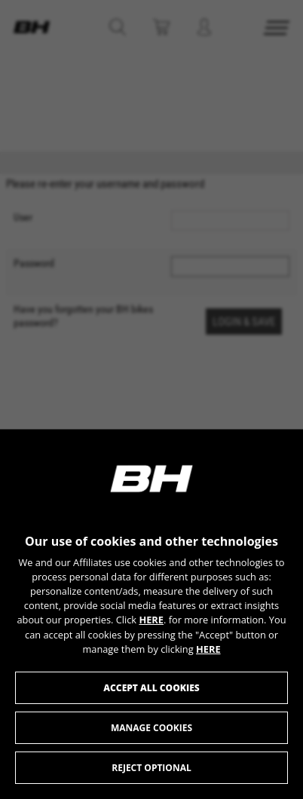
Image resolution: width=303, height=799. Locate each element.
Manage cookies (151, 727)
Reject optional (151, 767)
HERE (151, 619)
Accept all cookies (151, 687)
